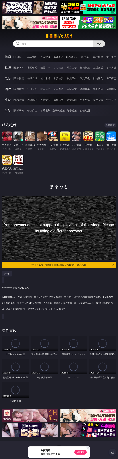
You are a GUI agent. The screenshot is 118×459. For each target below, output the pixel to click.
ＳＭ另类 (111, 67)
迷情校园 (72, 99)
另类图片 (111, 89)
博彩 (8, 57)
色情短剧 (85, 110)
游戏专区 (58, 57)
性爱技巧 (111, 99)
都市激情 (19, 99)
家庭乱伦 (32, 99)
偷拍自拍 (32, 78)
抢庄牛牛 (111, 57)
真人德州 (32, 57)
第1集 (7, 273)
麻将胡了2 (71, 57)
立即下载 (80, 452)
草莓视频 (45, 110)
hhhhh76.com (59, 36)
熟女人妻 (72, 67)
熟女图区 (98, 89)
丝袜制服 (85, 67)
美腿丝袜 (72, 89)
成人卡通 (45, 78)
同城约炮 (19, 110)
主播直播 (98, 67)
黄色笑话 (98, 99)
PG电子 (19, 57)
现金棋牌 (98, 57)
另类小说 (85, 99)
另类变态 (111, 78)
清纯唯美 (85, 89)
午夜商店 (32, 110)
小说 (8, 100)
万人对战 (45, 57)
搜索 (98, 43)
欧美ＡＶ (45, 67)
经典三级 (85, 78)
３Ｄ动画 (58, 67)
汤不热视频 (58, 110)
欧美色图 (45, 89)
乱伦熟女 (98, 78)
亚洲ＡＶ (19, 67)
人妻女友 (45, 99)
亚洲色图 (32, 89)
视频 (8, 67)
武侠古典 (58, 99)
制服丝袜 (72, 78)
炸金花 (84, 57)
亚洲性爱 (19, 78)
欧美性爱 (58, 78)
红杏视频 (72, 110)
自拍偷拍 (32, 67)
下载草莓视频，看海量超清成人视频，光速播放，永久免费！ (72, 265)
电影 (8, 78)
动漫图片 (58, 89)
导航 (8, 110)
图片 (8, 89)
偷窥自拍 (19, 89)
